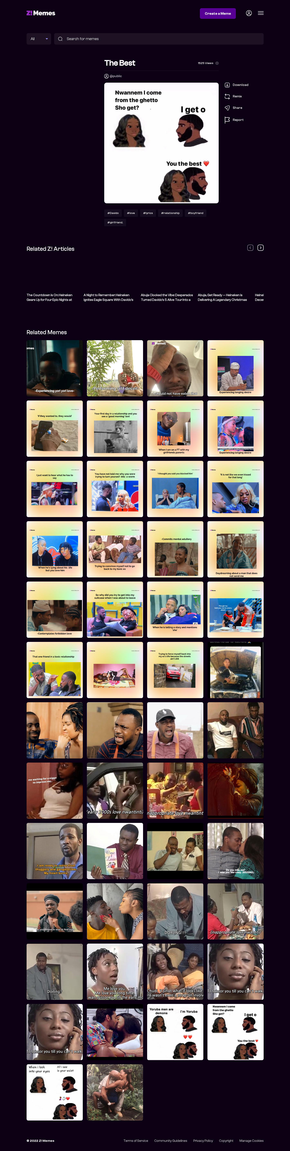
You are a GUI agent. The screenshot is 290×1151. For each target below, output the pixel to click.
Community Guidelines (170, 1141)
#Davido (113, 213)
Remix (233, 96)
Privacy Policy (203, 1141)
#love (131, 213)
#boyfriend (195, 213)
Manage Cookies (252, 1141)
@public (116, 76)
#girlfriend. (115, 222)
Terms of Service (135, 1141)
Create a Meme (218, 13)
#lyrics (148, 213)
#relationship (170, 213)
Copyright (226, 1141)
